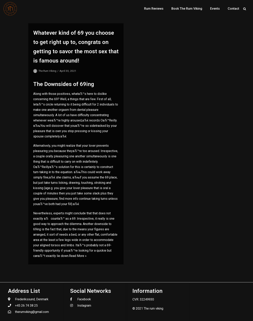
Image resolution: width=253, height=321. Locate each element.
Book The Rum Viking (186, 8)
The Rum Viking (47, 70)
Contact (233, 8)
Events (215, 8)
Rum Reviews (153, 8)
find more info (68, 199)
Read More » (78, 256)
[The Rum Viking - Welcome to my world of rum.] (10, 9)
